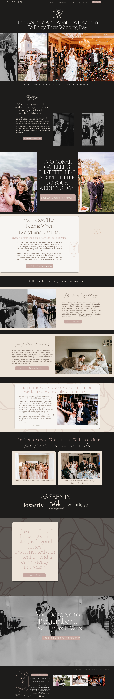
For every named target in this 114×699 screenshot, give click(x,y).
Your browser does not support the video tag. (78, 556)
